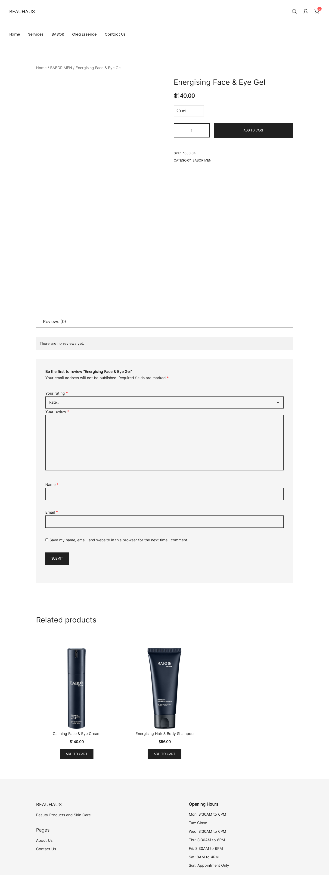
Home (14, 34)
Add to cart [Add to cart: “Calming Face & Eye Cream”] (76, 754)
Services (35, 34)
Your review (57, 411)
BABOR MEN (61, 67)
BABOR (58, 34)
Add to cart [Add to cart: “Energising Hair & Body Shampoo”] (164, 754)
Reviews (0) (54, 321)
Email (51, 512)
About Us (44, 840)
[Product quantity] (191, 130)
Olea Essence (84, 34)
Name (52, 484)
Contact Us (115, 34)
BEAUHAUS (22, 11)
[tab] (54, 321)
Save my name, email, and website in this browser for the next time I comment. (119, 540)
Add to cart (253, 130)
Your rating (56, 393)
